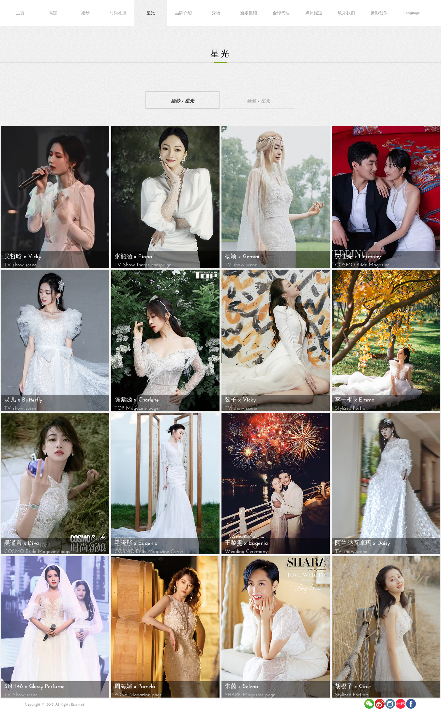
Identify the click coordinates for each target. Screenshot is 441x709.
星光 (150, 12)
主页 (20, 12)
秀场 (216, 12)
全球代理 (281, 12)
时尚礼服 (118, 12)
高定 (53, 12)
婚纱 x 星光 (182, 100)
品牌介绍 (183, 12)
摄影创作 (379, 12)
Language (411, 12)
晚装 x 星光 (258, 100)
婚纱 (85, 12)
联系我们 (346, 12)
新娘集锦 (248, 12)
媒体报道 (313, 12)
